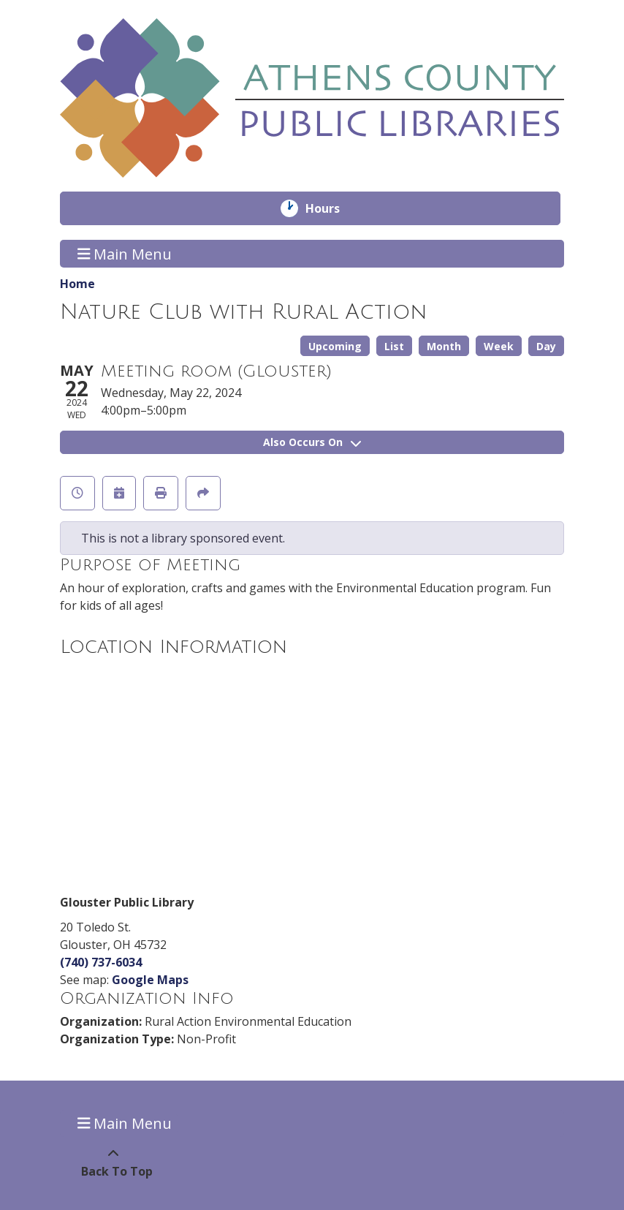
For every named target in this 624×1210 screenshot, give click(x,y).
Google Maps (150, 980)
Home (77, 284)
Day (546, 346)
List (394, 346)
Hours (333, 208)
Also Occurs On (312, 442)
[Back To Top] (113, 1162)
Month (444, 346)
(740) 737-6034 (101, 962)
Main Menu (124, 253)
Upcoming (335, 346)
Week (499, 346)
